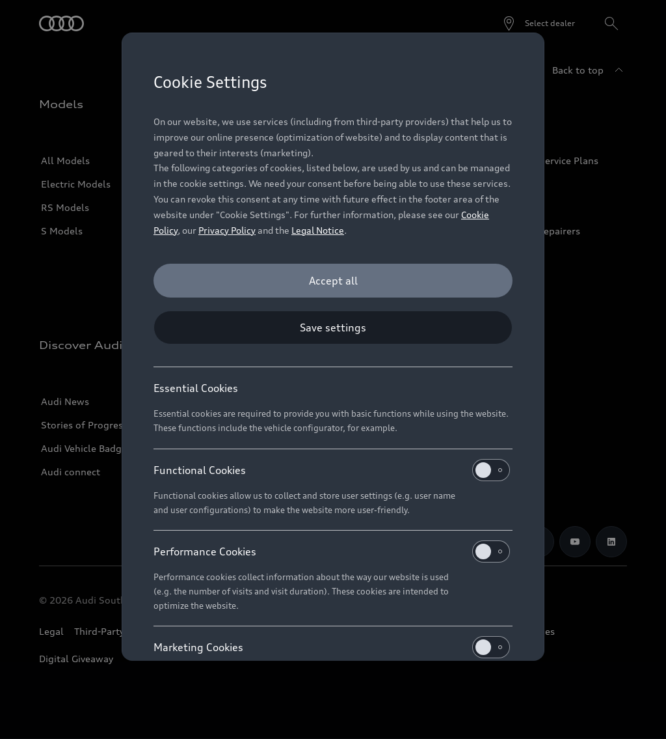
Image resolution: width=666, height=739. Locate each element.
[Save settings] (333, 327)
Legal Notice (317, 230)
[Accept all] (333, 281)
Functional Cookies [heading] (331, 470)
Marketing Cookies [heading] (331, 647)
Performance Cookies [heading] (331, 551)
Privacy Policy (227, 230)
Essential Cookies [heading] (195, 388)
